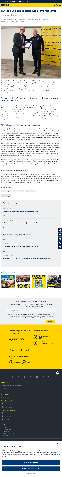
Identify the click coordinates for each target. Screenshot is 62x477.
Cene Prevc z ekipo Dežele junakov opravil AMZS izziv (20, 246)
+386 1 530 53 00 (8, 413)
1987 (10, 404)
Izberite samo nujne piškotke (31, 469)
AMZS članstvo (7, 430)
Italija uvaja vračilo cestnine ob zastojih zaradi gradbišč (20, 223)
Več (4, 215)
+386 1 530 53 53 (12, 407)
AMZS (4, 427)
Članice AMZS (6, 431)
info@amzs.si (4, 388)
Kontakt (4, 382)
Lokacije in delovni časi (9, 434)
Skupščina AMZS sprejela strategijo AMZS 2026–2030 (20, 211)
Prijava (50, 321)
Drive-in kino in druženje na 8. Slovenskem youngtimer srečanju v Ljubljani (27, 258)
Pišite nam (5, 436)
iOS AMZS (6, 419)
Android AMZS (7, 416)
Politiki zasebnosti (36, 318)
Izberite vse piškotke (31, 462)
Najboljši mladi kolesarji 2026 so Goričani (16, 235)
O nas (3, 424)
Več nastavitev (31, 473)
